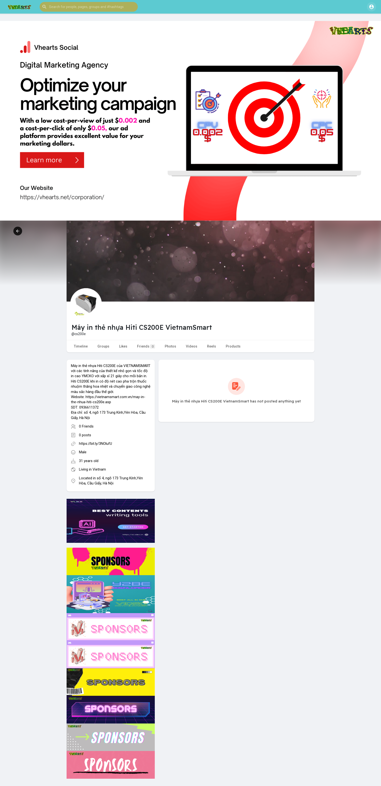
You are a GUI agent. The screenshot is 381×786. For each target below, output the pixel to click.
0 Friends (86, 426)
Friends (146, 346)
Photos (170, 346)
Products (233, 346)
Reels (211, 346)
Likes (123, 346)
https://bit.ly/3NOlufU (95, 443)
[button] (89, 7)
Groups (103, 346)
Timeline (81, 346)
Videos (191, 346)
